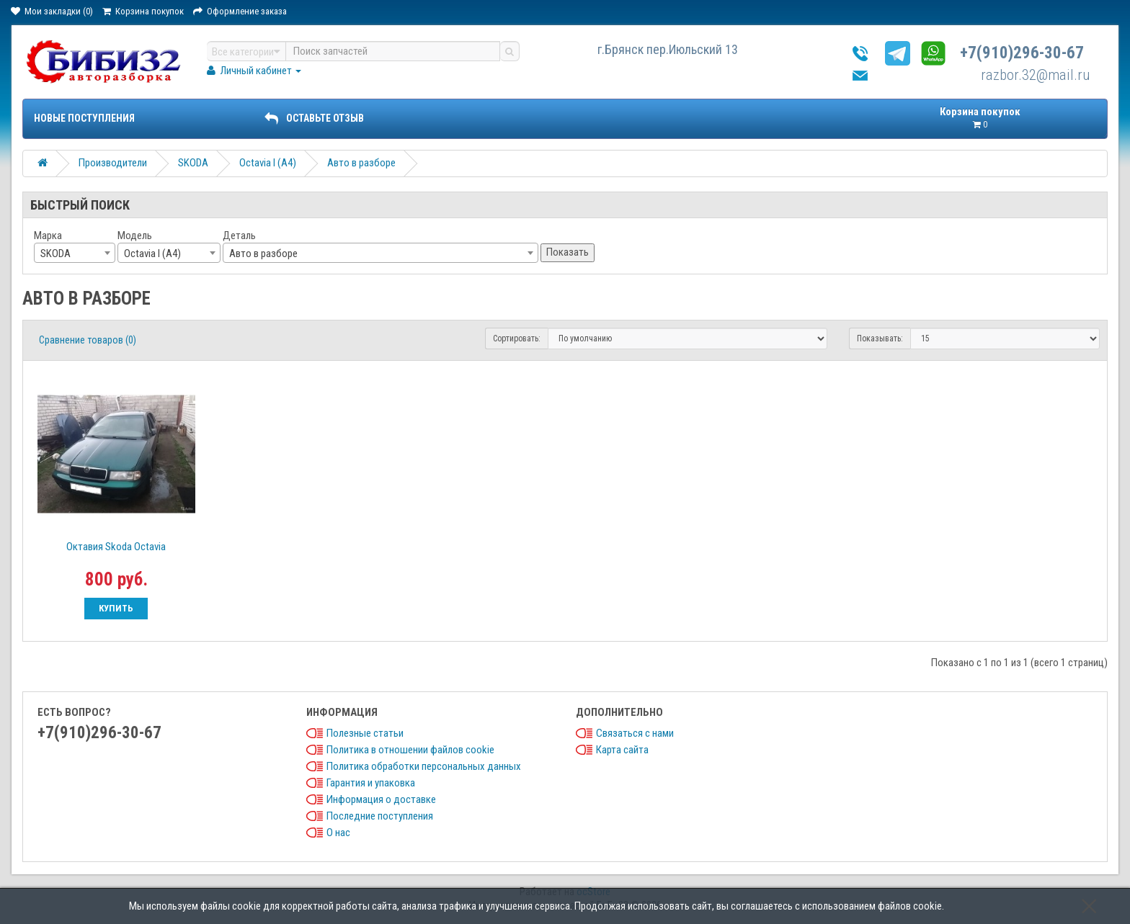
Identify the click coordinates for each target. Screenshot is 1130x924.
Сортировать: (516, 338)
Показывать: (880, 338)
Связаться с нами (635, 733)
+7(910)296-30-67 (1022, 53)
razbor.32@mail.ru (1035, 75)
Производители (113, 162)
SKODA (193, 162)
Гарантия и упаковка (370, 782)
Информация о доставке (381, 799)
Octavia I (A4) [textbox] (152, 253)
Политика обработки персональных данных (423, 766)
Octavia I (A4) (267, 162)
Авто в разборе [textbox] (263, 253)
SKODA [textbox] (55, 253)
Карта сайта (622, 749)
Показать (567, 252)
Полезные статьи (365, 733)
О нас (338, 832)
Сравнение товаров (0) (87, 340)
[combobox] (74, 253)
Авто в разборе (361, 162)
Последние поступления (379, 815)
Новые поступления (84, 118)
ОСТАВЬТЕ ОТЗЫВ (314, 118)
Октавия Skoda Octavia (116, 546)
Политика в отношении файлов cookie (410, 749)
